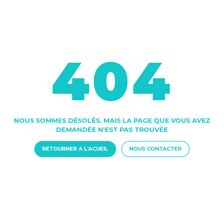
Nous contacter (155, 149)
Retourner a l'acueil (75, 149)
